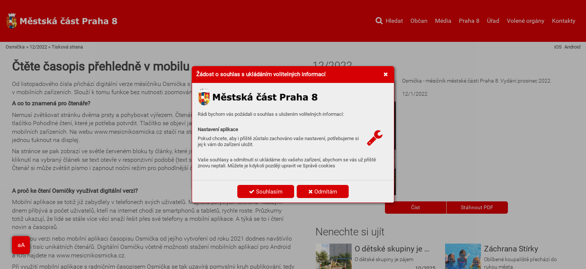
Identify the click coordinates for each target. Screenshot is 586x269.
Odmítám (322, 191)
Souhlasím (266, 191)
